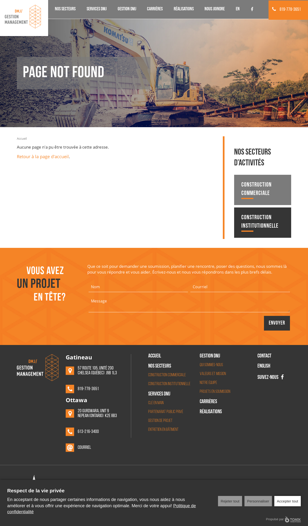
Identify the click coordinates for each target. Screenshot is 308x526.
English (263, 366)
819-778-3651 (286, 9)
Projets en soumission (215, 391)
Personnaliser (258, 501)
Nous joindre (215, 9)
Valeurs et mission (213, 374)
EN (238, 9)
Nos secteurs (65, 9)
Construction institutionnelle (259, 223)
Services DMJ (97, 9)
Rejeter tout (230, 501)
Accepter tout (287, 501)
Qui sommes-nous (211, 365)
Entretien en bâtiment (163, 429)
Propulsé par (283, 519)
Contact (264, 356)
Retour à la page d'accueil (43, 156)
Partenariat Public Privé (165, 412)
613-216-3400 (88, 432)
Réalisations (184, 9)
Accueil (22, 138)
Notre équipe (208, 383)
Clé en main (156, 403)
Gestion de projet (160, 421)
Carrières (155, 9)
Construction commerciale (256, 190)
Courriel (84, 447)
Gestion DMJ (127, 9)
